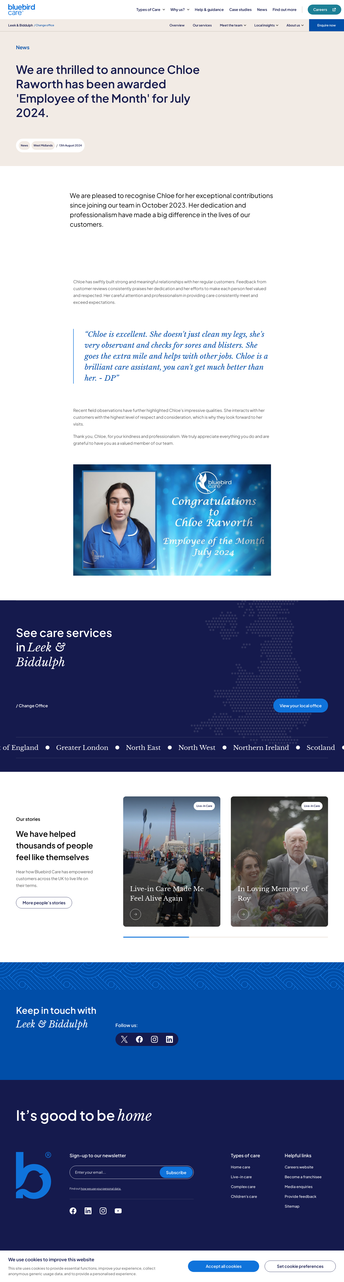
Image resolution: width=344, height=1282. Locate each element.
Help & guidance (209, 9)
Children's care (244, 1196)
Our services (202, 25)
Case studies (240, 9)
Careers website (299, 1167)
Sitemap (292, 1206)
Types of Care (150, 9)
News (262, 9)
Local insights (266, 25)
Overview (177, 25)
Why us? (179, 9)
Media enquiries (299, 1186)
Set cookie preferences (300, 1266)
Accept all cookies (224, 1266)
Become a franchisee (303, 1176)
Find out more (285, 9)
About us (295, 25)
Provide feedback (300, 1196)
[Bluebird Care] (21, 13)
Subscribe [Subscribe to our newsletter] (176, 1172)
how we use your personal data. (101, 1188)
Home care (240, 1167)
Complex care (243, 1186)
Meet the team (233, 25)
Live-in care (241, 1176)
